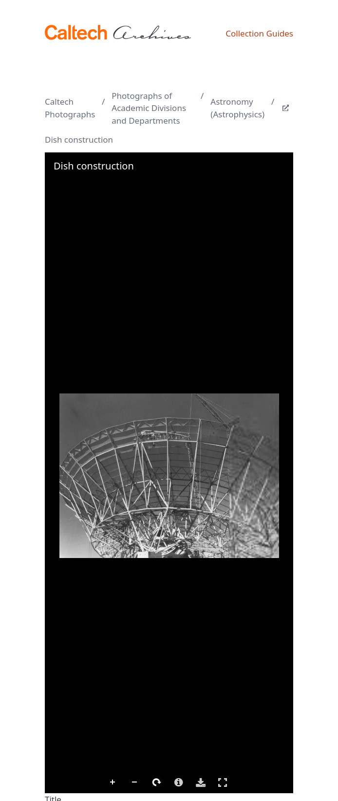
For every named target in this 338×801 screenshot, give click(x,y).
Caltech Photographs (70, 108)
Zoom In (113, 782)
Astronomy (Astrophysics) (237, 108)
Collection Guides (259, 33)
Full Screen (222, 782)
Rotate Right (157, 782)
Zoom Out (135, 782)
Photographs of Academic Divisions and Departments (149, 108)
